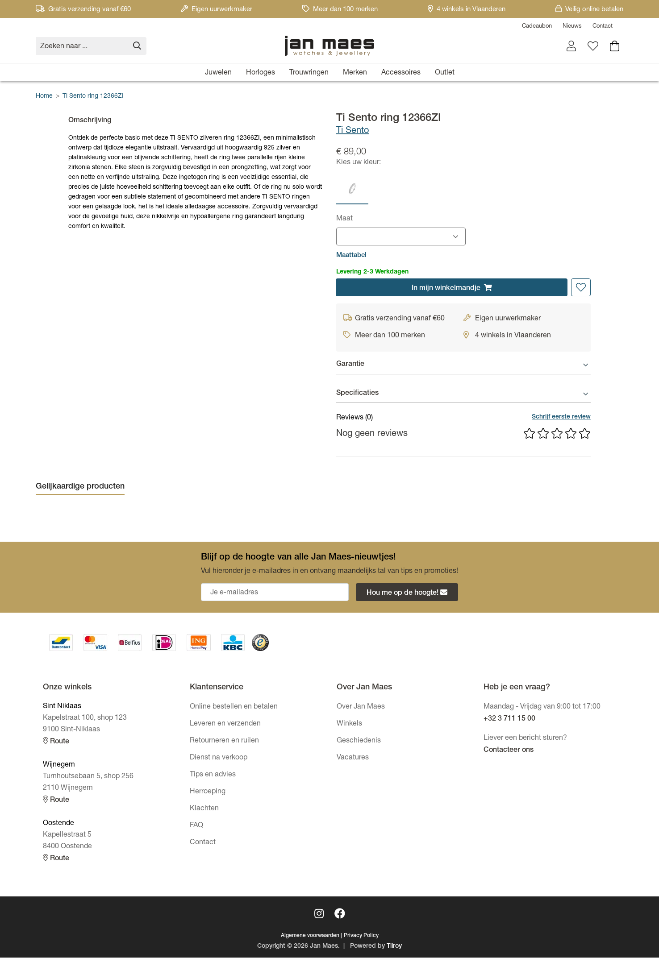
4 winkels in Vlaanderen (466, 9)
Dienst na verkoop (218, 758)
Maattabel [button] (351, 255)
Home (44, 96)
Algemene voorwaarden (310, 936)
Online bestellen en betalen (234, 707)
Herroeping (207, 792)
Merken (355, 73)
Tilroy (394, 947)
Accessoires (401, 73)
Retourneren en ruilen (224, 741)
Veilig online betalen (589, 9)
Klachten (204, 809)
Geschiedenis (359, 741)
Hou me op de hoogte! (407, 593)
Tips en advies (213, 775)
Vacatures (353, 758)
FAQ (196, 826)
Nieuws (572, 26)
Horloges (260, 73)
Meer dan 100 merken (340, 9)
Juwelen (218, 73)
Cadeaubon (537, 26)
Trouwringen (309, 73)
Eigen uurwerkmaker (216, 9)
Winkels (349, 724)
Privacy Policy (361, 936)
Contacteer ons (509, 751)
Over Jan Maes (361, 707)
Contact (602, 26)
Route (56, 742)
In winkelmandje (452, 288)
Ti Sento (352, 131)
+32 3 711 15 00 (509, 719)
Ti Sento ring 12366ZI (93, 96)
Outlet (445, 73)
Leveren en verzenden (225, 724)
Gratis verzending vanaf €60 (83, 9)
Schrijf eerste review (561, 418)
